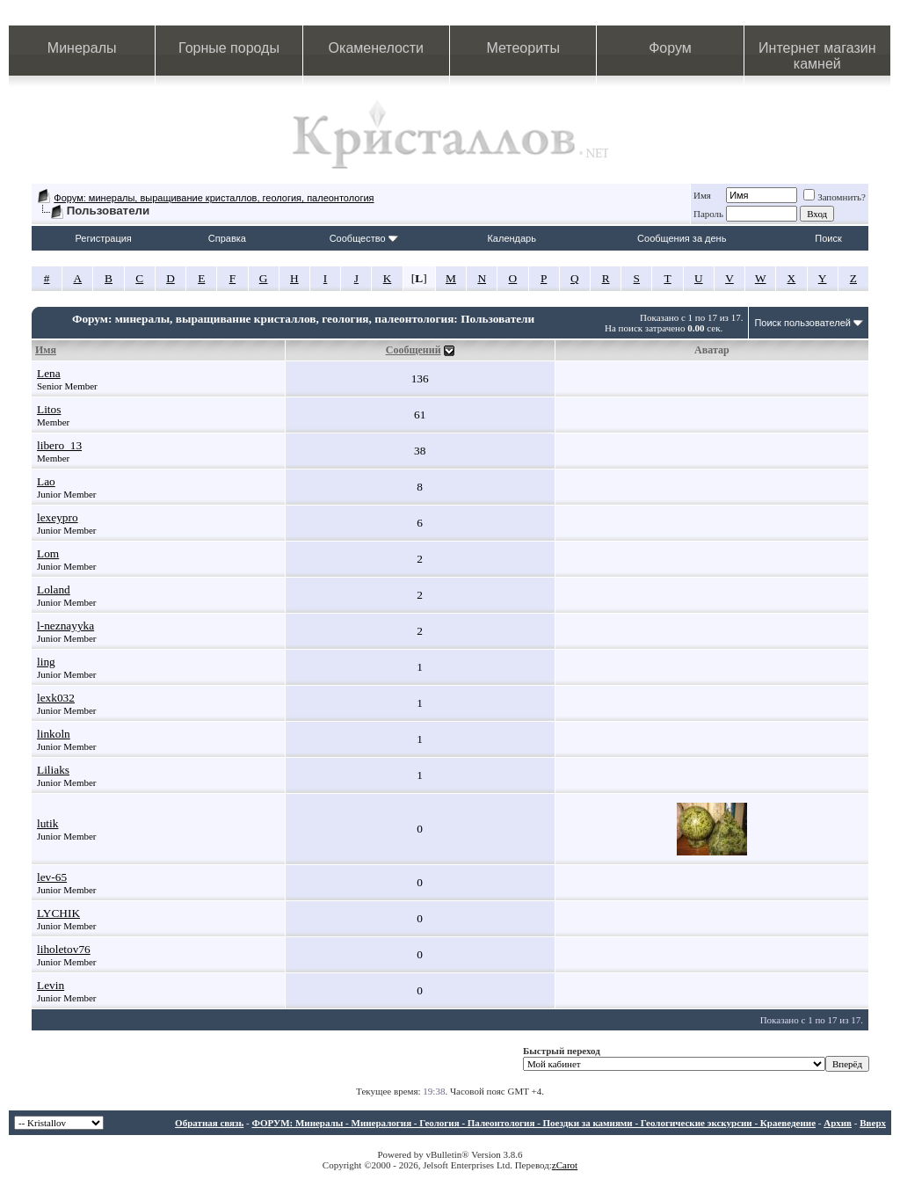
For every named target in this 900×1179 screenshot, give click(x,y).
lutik (47, 823)
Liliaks (53, 769)
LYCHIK (58, 913)
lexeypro (57, 517)
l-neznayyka (65, 625)
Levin (50, 985)
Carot (566, 1165)
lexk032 (56, 697)
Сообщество (364, 238)
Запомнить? (834, 197)
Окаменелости (376, 47)
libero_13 (59, 445)
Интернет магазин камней (816, 55)
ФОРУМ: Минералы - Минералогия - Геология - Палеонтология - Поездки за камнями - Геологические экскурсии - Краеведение (533, 1122)
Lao (46, 481)
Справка (227, 238)
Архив (838, 1122)
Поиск (828, 238)
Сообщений (413, 350)
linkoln (53, 733)
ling (46, 661)
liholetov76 (64, 949)
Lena (49, 373)
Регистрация (104, 238)
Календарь (511, 238)
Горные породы (228, 47)
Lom (48, 553)
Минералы (82, 47)
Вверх (873, 1122)
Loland (53, 589)
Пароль (708, 213)
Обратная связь (209, 1122)
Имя (702, 195)
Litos (49, 409)
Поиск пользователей (802, 322)
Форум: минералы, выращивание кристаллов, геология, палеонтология (214, 198)
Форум (670, 47)
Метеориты (522, 47)
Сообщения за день (681, 238)
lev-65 (52, 877)
